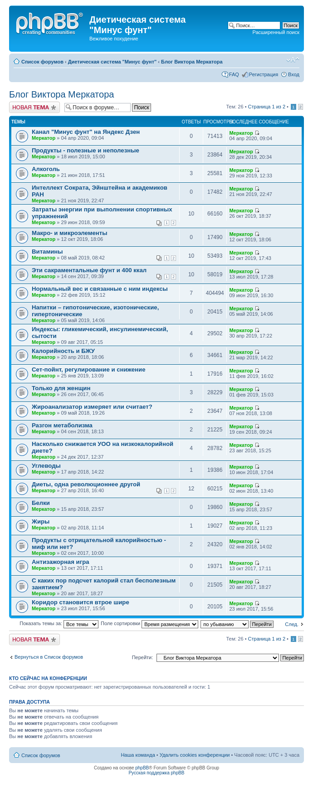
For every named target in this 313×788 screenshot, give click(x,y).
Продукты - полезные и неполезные (85, 150)
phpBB (142, 767)
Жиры (40, 521)
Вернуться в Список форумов (49, 657)
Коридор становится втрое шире (80, 602)
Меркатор (43, 138)
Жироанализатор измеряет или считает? (92, 406)
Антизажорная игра (60, 561)
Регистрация (263, 74)
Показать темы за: (59, 623)
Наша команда (138, 755)
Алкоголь (46, 169)
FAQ (234, 74)
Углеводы (46, 465)
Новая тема (34, 107)
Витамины (47, 251)
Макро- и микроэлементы (70, 233)
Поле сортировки (149, 623)
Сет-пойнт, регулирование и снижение (89, 369)
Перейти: (142, 657)
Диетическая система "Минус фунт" (112, 61)
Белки (41, 502)
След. (291, 624)
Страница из (266, 106)
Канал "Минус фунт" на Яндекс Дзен (86, 131)
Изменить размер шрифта (292, 60)
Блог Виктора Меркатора (192, 61)
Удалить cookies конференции (195, 755)
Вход (293, 74)
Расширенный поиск (275, 32)
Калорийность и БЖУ (63, 351)
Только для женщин (61, 388)
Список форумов (42, 61)
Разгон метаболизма (62, 425)
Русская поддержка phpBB (156, 772)
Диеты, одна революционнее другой (86, 484)
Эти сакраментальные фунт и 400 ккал (89, 270)
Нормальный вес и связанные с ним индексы (100, 288)
